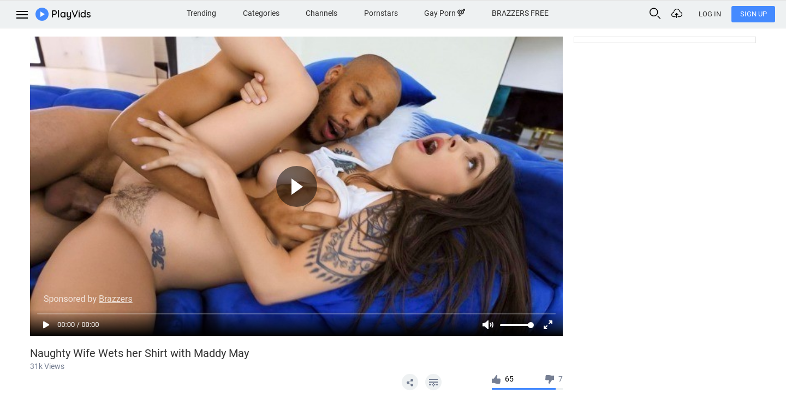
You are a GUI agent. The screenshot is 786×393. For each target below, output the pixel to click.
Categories (261, 13)
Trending (201, 13)
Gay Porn (444, 13)
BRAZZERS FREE (520, 13)
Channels (321, 13)
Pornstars (381, 13)
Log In (710, 14)
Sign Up (753, 14)
